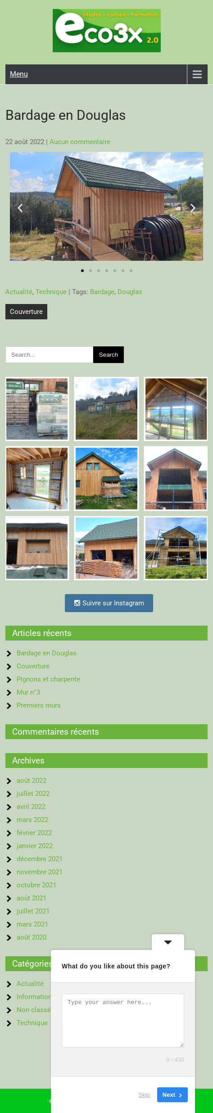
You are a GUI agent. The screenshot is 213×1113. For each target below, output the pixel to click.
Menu (19, 74)
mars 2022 (32, 820)
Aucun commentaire (80, 142)
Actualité (18, 292)
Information (34, 997)
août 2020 (31, 937)
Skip (144, 1094)
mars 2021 (32, 924)
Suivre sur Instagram (109, 603)
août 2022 (31, 781)
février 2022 (34, 833)
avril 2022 (31, 807)
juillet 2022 (33, 794)
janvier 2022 (35, 846)
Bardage (102, 292)
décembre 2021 (40, 859)
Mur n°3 (28, 692)
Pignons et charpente (48, 679)
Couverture (26, 312)
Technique (51, 292)
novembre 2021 (40, 872)
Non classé (34, 1010)
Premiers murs (39, 705)
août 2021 (31, 898)
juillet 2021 (33, 911)
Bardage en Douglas (47, 653)
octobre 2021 (36, 885)
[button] (20, 208)
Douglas (130, 292)
